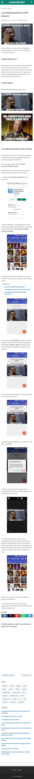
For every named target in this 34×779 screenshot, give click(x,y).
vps (25, 699)
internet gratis (6, 692)
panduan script (14, 695)
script (22, 695)
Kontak (19, 770)
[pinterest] (17, 615)
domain (11, 689)
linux (24, 692)
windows (5, 702)
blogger (18, 686)
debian (4, 689)
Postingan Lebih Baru (8, 675)
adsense (4, 686)
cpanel (25, 686)
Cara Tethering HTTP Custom (9, 748)
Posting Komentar (22, 20)
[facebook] (4, 615)
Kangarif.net (17, 2)
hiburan (17, 689)
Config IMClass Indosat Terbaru (10, 719)
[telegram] (29, 615)
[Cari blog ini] (31, 2)
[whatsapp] (23, 615)
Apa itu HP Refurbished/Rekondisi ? (15, 287)
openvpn (4, 695)
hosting (24, 689)
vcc (20, 699)
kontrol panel (16, 692)
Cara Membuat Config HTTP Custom (11, 716)
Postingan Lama (26, 675)
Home (14, 770)
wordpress (21, 702)
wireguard (13, 702)
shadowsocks (6, 699)
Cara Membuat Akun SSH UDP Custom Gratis (17, 289)
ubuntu (15, 699)
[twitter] (11, 615)
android (12, 686)
